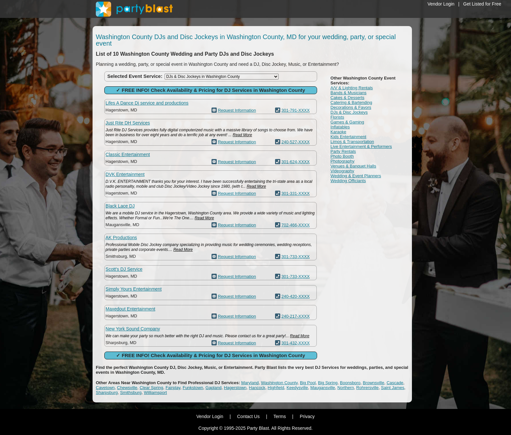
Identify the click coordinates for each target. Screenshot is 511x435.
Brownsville (373, 382)
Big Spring (328, 382)
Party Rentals (343, 151)
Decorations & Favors (350, 107)
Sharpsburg (107, 392)
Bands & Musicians (348, 92)
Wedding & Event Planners (355, 175)
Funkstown (192, 387)
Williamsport (155, 392)
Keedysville (297, 387)
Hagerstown (235, 387)
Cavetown (105, 387)
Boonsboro (350, 382)
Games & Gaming (347, 122)
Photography (342, 161)
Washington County (279, 382)
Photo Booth (342, 156)
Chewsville (127, 387)
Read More (242, 135)
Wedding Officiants (348, 180)
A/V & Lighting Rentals (351, 87)
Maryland (249, 382)
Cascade (395, 382)
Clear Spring (151, 387)
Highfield (276, 387)
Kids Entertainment (348, 136)
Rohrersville (367, 387)
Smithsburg (130, 392)
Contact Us (248, 416)
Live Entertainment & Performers (361, 146)
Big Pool (307, 382)
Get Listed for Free (482, 4)
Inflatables (340, 126)
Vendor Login (441, 4)
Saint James (392, 387)
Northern (345, 387)
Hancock (257, 387)
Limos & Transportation (352, 141)
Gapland (214, 387)
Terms (279, 416)
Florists (337, 117)
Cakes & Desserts (347, 97)
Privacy (307, 416)
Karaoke (338, 131)
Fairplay (173, 387)
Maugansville (322, 387)
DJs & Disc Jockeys (349, 112)
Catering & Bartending (351, 102)
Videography (342, 170)
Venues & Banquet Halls (353, 166)
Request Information (237, 110)
